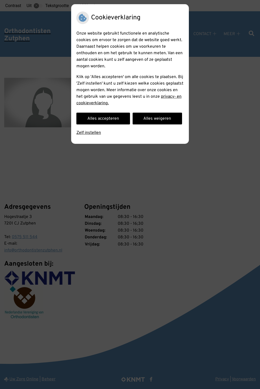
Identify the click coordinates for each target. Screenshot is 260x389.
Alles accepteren (103, 118)
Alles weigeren (157, 118)
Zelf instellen (88, 132)
